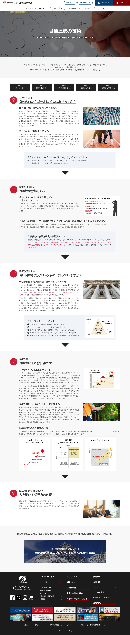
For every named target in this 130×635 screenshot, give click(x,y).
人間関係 (42, 599)
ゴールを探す (20, 87)
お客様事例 (71, 588)
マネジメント (43, 593)
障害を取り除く (42, 87)
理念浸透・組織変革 (45, 590)
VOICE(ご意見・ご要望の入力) (102, 597)
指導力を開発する (108, 87)
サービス (43, 582)
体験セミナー (72, 582)
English (104, 625)
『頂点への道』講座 (45, 587)
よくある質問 (98, 592)
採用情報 (97, 603)
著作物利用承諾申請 (95, 625)
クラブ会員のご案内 (75, 593)
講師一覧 (97, 577)
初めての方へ (72, 577)
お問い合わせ (70, 3)
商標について (84, 625)
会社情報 (97, 582)
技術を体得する (86, 87)
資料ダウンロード (85, 3)
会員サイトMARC (28, 625)
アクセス (95, 587)
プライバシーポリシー (73, 625)
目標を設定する (64, 87)
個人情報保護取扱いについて (57, 625)
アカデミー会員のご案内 (77, 599)
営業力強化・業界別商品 (47, 596)
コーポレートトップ (48, 577)
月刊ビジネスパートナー (41, 625)
